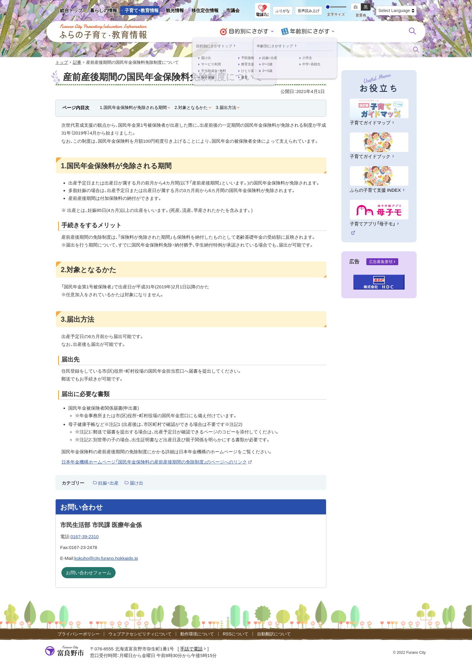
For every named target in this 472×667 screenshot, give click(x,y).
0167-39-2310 (84, 536)
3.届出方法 (226, 107)
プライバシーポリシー (78, 634)
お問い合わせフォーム (88, 573)
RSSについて (235, 634)
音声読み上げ (308, 11)
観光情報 (172, 11)
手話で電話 (191, 649)
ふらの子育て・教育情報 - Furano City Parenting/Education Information (103, 32)
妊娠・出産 (108, 483)
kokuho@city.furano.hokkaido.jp (106, 558)
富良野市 (64, 651)
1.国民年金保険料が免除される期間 (133, 107)
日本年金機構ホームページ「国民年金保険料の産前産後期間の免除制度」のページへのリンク (156, 462)
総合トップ (71, 10)
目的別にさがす (251, 31)
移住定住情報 (203, 11)
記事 (77, 62)
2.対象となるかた (191, 107)
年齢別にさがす (308, 31)
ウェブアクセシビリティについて (140, 634)
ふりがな (282, 11)
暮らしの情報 (103, 10)
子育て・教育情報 (142, 10)
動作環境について (197, 634)
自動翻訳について (274, 634)
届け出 (136, 483)
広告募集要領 (381, 262)
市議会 (233, 10)
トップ (61, 62)
